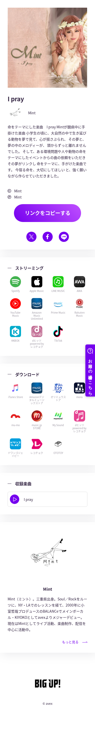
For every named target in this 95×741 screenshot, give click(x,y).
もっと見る (74, 641)
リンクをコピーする (47, 213)
